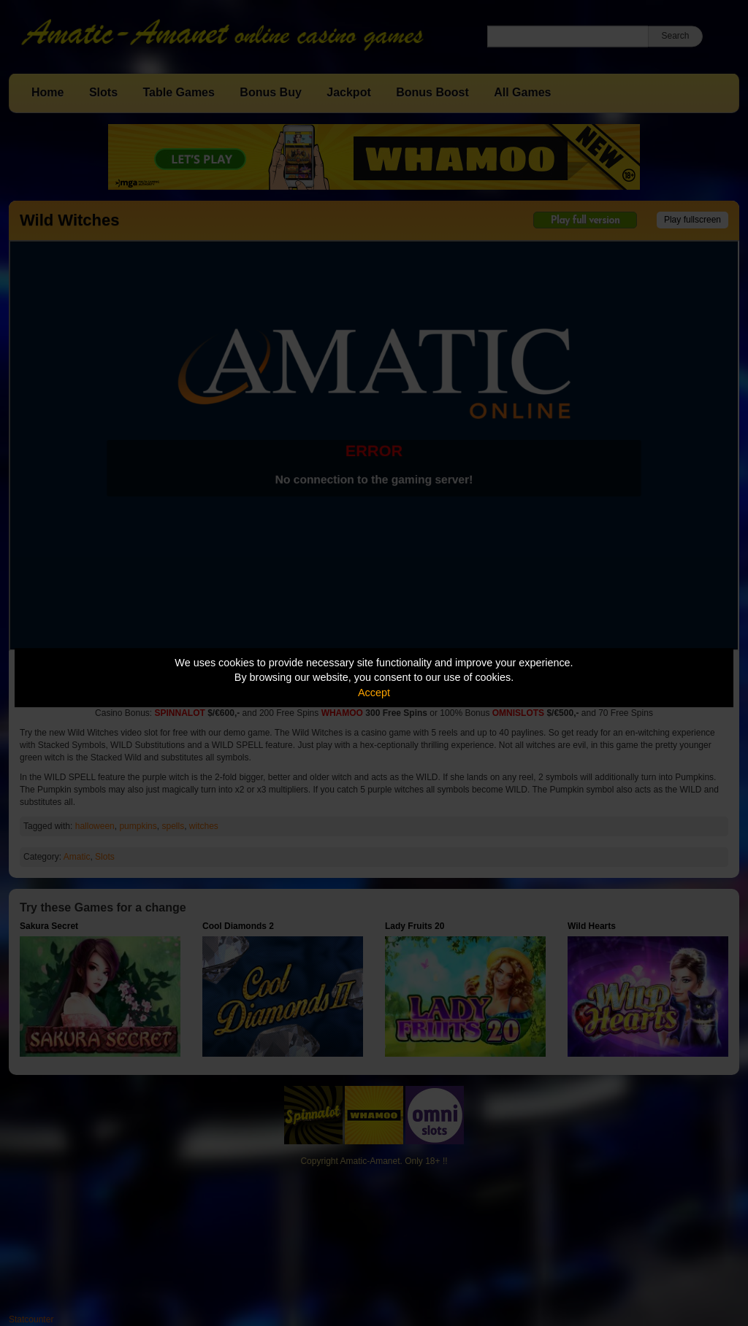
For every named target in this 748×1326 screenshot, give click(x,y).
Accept (374, 692)
